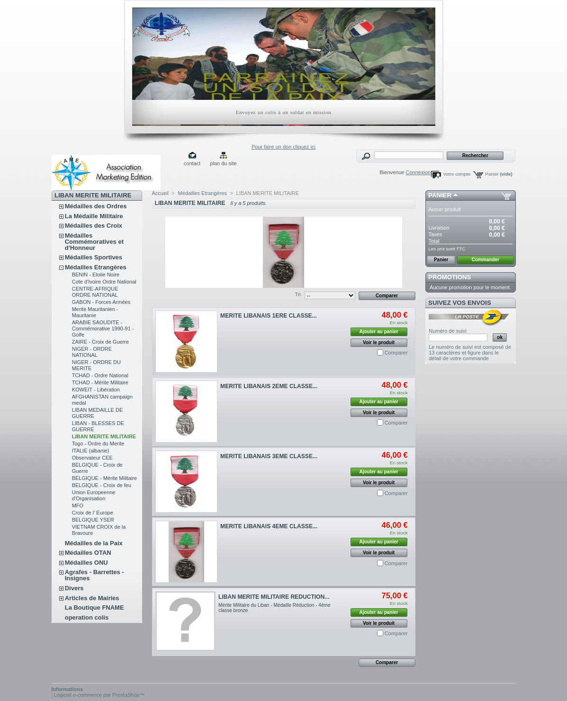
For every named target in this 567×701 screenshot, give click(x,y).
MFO (77, 505)
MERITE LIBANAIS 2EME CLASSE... (268, 386)
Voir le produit (379, 342)
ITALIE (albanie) (90, 450)
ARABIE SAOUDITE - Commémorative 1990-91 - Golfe (103, 328)
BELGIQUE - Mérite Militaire (104, 478)
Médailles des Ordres (96, 206)
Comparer (396, 352)
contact (192, 163)
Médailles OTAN (88, 552)
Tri (297, 294)
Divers (74, 588)
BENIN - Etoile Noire (95, 274)
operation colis (86, 617)
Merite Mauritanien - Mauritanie (95, 312)
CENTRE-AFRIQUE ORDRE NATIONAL (95, 292)
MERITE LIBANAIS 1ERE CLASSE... (268, 315)
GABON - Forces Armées (101, 302)
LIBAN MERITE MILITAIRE (104, 436)
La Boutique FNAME (94, 607)
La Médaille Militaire (94, 216)
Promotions (449, 277)
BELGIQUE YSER (93, 520)
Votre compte (456, 174)
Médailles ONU (86, 562)
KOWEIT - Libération (96, 389)
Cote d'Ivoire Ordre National (104, 281)
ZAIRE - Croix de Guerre (100, 342)
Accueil (160, 193)
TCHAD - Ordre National (100, 375)
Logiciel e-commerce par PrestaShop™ (99, 695)
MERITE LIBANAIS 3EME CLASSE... (268, 456)
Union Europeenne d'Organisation (94, 495)
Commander (485, 259)
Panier (499, 174)
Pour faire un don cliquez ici (283, 147)
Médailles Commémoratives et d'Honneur (94, 241)
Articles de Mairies (92, 598)
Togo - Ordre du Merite (98, 443)
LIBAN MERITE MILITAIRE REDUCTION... (273, 597)
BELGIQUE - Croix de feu (101, 485)
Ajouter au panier (378, 331)
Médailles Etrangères (95, 267)
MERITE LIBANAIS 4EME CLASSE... (268, 526)
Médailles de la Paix (94, 543)
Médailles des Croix (93, 225)
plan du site (223, 163)
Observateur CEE (92, 458)
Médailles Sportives (93, 257)
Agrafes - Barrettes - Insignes (94, 575)
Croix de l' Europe (92, 512)
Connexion (418, 172)
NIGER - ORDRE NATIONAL (92, 352)
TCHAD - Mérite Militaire (100, 382)
